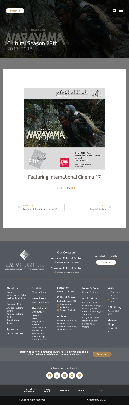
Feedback (64, 390)
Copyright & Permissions (30, 390)
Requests (82, 390)
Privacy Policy (46, 390)
